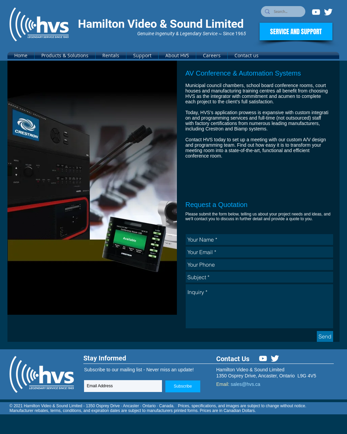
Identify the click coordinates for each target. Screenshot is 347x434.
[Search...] (282, 11)
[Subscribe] (182, 386)
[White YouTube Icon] (316, 12)
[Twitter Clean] (328, 12)
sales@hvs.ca (245, 384)
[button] (65, 55)
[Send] (325, 336)
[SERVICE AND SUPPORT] (296, 31)
